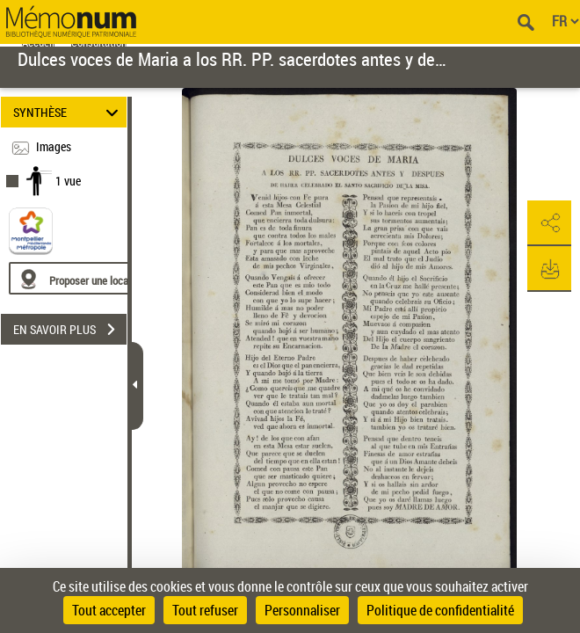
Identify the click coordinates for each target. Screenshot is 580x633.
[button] (549, 223)
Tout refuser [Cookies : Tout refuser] (205, 610)
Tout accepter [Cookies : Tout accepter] (109, 610)
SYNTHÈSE (68, 112)
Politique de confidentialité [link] (440, 610)
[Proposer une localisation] (92, 278)
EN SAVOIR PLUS (70, 329)
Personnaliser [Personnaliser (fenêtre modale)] (302, 610)
